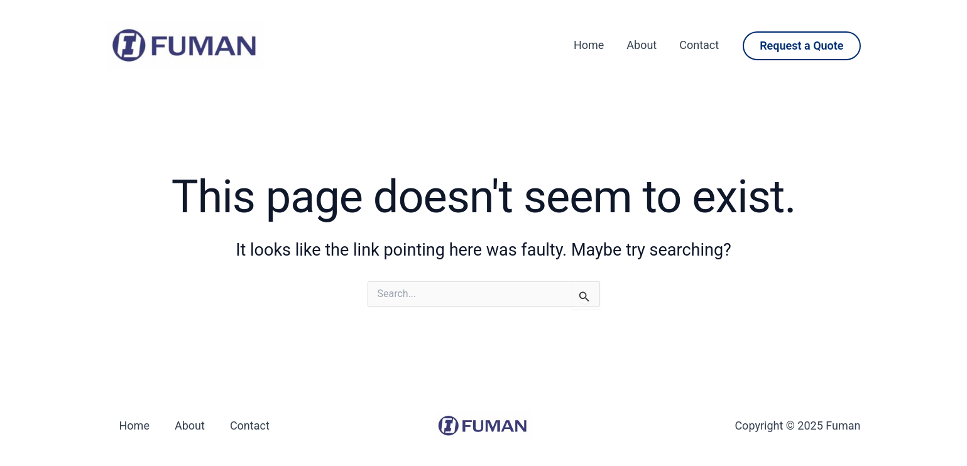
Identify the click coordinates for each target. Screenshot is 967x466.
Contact (699, 44)
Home (589, 44)
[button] (801, 45)
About (641, 44)
